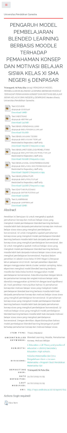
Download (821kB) (20, 159)
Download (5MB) (19, 205)
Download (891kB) (20, 146)
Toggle (6, 5)
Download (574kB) (20, 195)
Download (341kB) (20, 185)
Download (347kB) (20, 122)
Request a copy (37, 146)
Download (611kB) (20, 132)
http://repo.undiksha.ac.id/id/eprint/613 (46, 389)
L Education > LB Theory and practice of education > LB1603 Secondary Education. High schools (46, 348)
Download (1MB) (19, 112)
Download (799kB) (20, 172)
